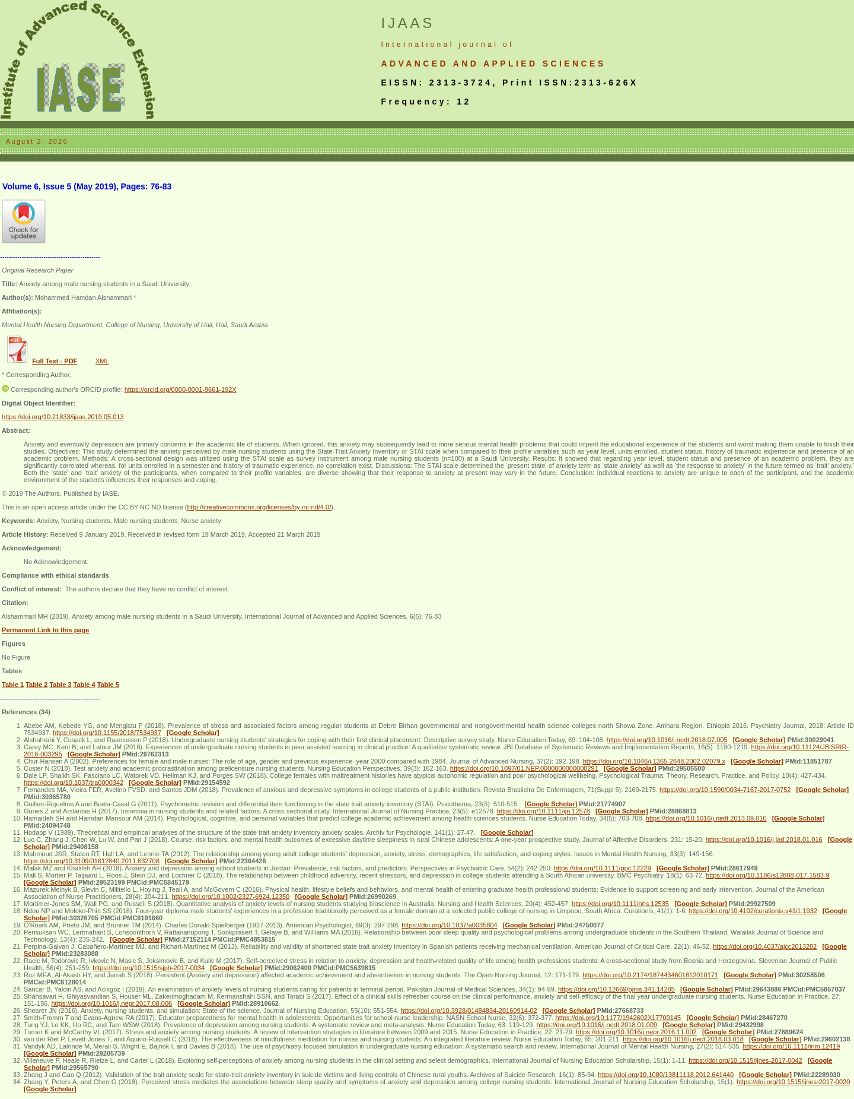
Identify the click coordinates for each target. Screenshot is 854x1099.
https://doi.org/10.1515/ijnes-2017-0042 (745, 1060)
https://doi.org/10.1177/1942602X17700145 (618, 1017)
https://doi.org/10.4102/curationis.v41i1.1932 (753, 910)
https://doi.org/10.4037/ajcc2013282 (765, 946)
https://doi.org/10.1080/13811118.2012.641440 (666, 1074)
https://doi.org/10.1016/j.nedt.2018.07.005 (667, 739)
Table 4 (84, 684)
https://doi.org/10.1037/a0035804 (449, 925)
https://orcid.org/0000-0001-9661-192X (181, 389)
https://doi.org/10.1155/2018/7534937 (107, 732)
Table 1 (13, 684)
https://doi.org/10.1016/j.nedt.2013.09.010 (706, 818)
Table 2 (36, 684)
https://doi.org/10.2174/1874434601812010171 (650, 974)
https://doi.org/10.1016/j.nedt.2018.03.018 (683, 1039)
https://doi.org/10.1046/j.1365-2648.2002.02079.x (654, 761)
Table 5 (108, 684)
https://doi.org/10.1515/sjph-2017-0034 (149, 967)
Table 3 (60, 684)
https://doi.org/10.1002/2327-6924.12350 (230, 896)
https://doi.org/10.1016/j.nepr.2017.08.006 (111, 1003)
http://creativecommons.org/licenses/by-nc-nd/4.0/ (259, 507)
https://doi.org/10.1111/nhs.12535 (620, 903)
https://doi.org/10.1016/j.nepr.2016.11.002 (636, 1031)
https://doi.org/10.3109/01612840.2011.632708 (92, 860)
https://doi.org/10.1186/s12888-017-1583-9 (768, 875)
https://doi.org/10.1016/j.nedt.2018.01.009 (597, 1024)
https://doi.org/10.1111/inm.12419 (791, 1046)
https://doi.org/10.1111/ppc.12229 (602, 868)
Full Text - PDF (54, 361)
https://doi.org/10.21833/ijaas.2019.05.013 (63, 416)
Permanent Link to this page (45, 630)
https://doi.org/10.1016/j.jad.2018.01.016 (764, 839)
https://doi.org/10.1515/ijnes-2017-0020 (793, 1081)
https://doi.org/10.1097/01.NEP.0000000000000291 (524, 768)
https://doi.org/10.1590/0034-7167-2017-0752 (725, 789)
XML (102, 361)
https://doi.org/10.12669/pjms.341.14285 (616, 989)
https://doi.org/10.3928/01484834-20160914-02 (469, 1010)
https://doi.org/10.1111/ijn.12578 (543, 811)
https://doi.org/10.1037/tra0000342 (73, 782)
